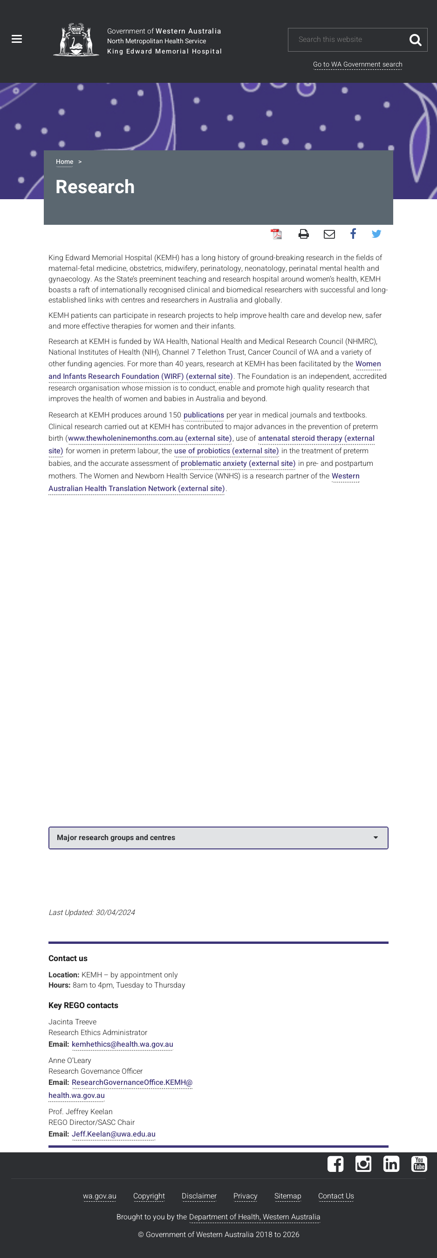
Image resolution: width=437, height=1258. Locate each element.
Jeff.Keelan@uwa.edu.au (114, 1134)
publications (204, 415)
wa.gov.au (99, 1196)
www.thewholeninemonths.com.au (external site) (150, 438)
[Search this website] (351, 40)
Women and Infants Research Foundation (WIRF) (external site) (214, 370)
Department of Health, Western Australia (255, 1217)
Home (64, 162)
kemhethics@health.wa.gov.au (122, 1044)
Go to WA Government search (358, 64)
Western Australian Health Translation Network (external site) (204, 482)
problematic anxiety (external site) (238, 463)
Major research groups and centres (217, 837)
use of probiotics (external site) (226, 451)
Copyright (149, 1196)
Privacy (245, 1196)
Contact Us (336, 1196)
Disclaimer (199, 1196)
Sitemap (287, 1196)
